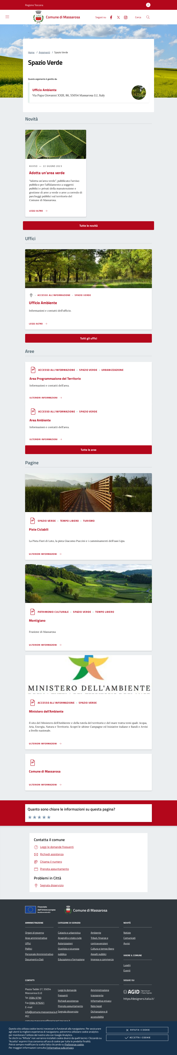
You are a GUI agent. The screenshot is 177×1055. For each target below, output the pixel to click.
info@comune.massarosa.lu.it (41, 1012)
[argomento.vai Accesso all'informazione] (54, 295)
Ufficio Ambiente (44, 89)
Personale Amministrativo (39, 954)
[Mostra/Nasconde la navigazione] (7, 17)
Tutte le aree (88, 450)
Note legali (96, 1006)
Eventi (126, 970)
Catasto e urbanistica (69, 933)
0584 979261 (36, 1003)
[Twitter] (117, 17)
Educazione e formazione (71, 959)
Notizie (127, 933)
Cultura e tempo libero (102, 949)
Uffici (28, 943)
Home (31, 52)
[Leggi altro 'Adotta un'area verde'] (38, 210)
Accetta (137, 1038)
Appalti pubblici (98, 954)
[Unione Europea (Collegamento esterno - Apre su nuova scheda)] (41, 910)
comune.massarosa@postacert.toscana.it (47, 1021)
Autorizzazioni (65, 943)
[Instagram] (124, 17)
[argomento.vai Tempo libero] (70, 521)
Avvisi (126, 943)
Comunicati (129, 938)
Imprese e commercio (102, 959)
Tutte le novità (88, 225)
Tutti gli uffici (88, 338)
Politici (28, 949)
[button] (34, 5)
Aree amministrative (36, 938)
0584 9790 (35, 998)
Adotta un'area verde (47, 173)
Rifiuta (137, 1030)
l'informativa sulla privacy (60, 1048)
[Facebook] (109, 17)
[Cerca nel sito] (148, 17)
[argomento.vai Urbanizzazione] (112, 370)
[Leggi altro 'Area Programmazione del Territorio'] (46, 397)
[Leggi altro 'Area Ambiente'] (46, 439)
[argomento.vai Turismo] (89, 521)
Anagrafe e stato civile (70, 938)
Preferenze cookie (74, 1044)
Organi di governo (34, 933)
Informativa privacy (101, 1001)
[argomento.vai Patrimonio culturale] (54, 612)
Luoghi (127, 965)
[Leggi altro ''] (38, 323)
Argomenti (44, 52)
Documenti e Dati (34, 959)
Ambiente (96, 933)
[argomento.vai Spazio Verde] (83, 295)
